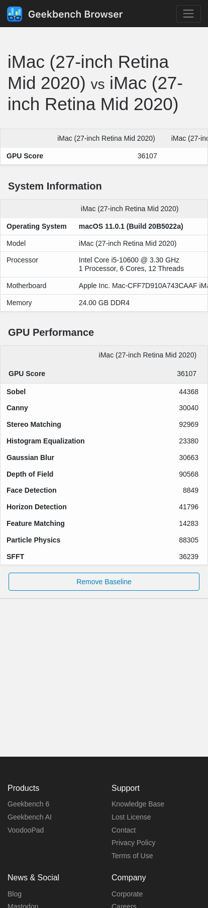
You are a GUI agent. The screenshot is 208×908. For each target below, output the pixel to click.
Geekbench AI (30, 817)
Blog (15, 894)
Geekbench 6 (28, 804)
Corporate (127, 894)
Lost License (131, 817)
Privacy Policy (133, 843)
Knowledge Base (138, 804)
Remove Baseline (104, 582)
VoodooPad (26, 830)
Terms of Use (132, 856)
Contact (124, 830)
